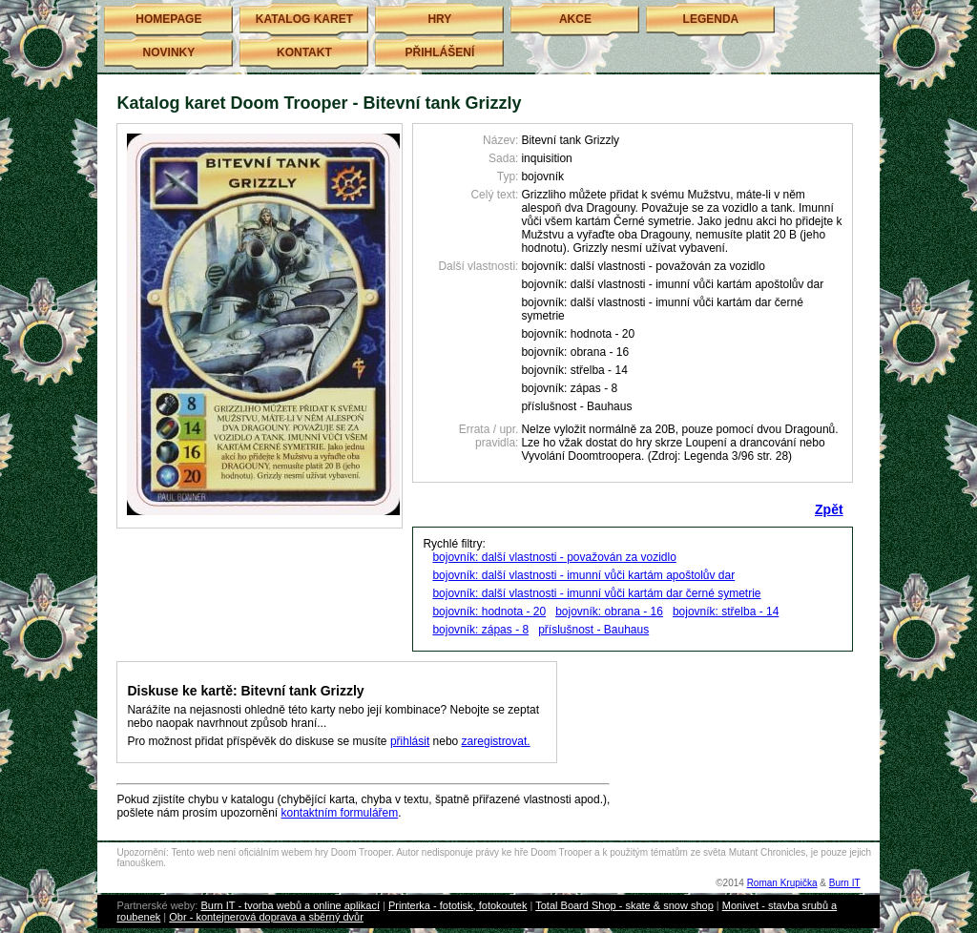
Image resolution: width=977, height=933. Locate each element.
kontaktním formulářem (340, 812)
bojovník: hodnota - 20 (489, 611)
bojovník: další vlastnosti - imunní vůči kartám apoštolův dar (583, 575)
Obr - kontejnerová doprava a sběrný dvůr (266, 917)
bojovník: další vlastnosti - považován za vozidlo (554, 557)
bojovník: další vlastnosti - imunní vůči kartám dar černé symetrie (596, 593)
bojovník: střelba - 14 (726, 611)
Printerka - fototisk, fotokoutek (458, 905)
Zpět (829, 509)
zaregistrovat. (496, 741)
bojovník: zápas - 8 (480, 629)
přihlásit (409, 741)
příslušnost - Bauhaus (593, 629)
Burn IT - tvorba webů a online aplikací (290, 905)
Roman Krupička (782, 883)
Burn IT (845, 883)
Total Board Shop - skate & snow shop (624, 905)
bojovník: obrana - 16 (609, 611)
